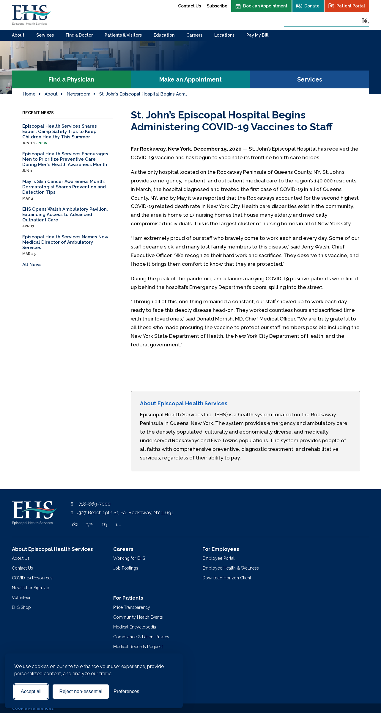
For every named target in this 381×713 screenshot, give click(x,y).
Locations (224, 35)
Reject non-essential (80, 691)
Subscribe (217, 6)
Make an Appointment (190, 79)
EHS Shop (21, 607)
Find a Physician (71, 79)
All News (32, 264)
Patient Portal (350, 6)
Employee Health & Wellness (230, 568)
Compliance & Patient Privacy (141, 636)
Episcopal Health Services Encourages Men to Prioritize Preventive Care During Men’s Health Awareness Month (66, 162)
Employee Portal (218, 558)
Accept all (31, 691)
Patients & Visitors (123, 35)
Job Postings (125, 568)
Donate (311, 6)
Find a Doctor (79, 35)
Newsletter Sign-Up (30, 587)
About (18, 35)
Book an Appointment (265, 6)
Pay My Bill (257, 35)
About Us (21, 558)
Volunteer (21, 597)
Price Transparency (131, 607)
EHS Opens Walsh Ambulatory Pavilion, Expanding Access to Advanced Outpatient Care (66, 218)
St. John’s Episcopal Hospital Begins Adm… (143, 94)
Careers (194, 35)
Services (45, 35)
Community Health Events (138, 617)
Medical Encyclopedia (134, 627)
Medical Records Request (138, 646)
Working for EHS (129, 558)
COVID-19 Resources (32, 578)
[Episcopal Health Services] (31, 15)
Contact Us (189, 6)
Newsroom (78, 94)
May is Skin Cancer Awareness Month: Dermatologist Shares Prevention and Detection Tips (66, 190)
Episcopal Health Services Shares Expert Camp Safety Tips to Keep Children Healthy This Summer (66, 134)
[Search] (365, 21)
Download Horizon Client (226, 578)
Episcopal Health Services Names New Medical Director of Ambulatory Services (66, 245)
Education (164, 35)
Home (29, 94)
